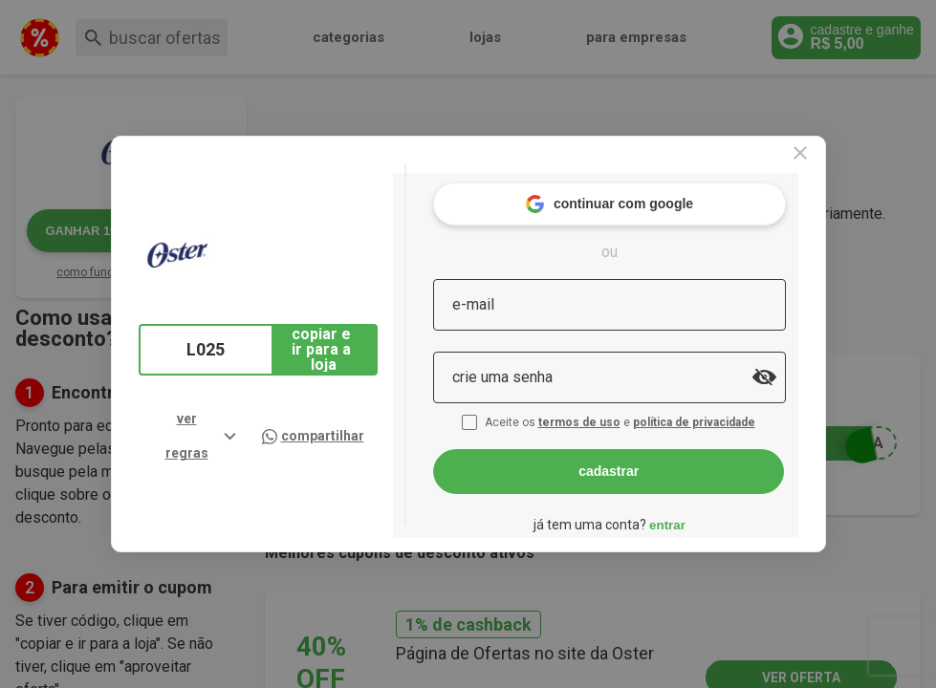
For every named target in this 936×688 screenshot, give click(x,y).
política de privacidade (734, 409)
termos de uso (619, 409)
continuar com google (646, 191)
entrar (705, 512)
